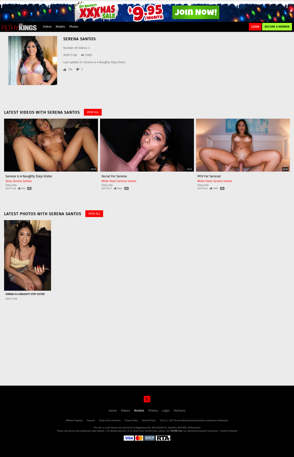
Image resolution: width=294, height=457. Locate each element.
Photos (73, 26)
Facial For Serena (114, 176)
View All (93, 112)
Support (91, 420)
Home (113, 410)
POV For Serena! (209, 176)
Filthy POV (11, 185)
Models (60, 26)
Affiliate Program (74, 420)
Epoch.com (74, 431)
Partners (179, 410)
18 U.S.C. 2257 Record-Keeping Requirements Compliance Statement (194, 420)
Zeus (9, 181)
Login (255, 26)
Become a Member (277, 26)
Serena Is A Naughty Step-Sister (104, 62)
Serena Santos (22, 181)
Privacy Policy (131, 420)
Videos (47, 26)
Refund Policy (149, 420)
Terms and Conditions (110, 420)
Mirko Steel (108, 181)
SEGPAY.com (176, 431)
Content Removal (228, 431)
